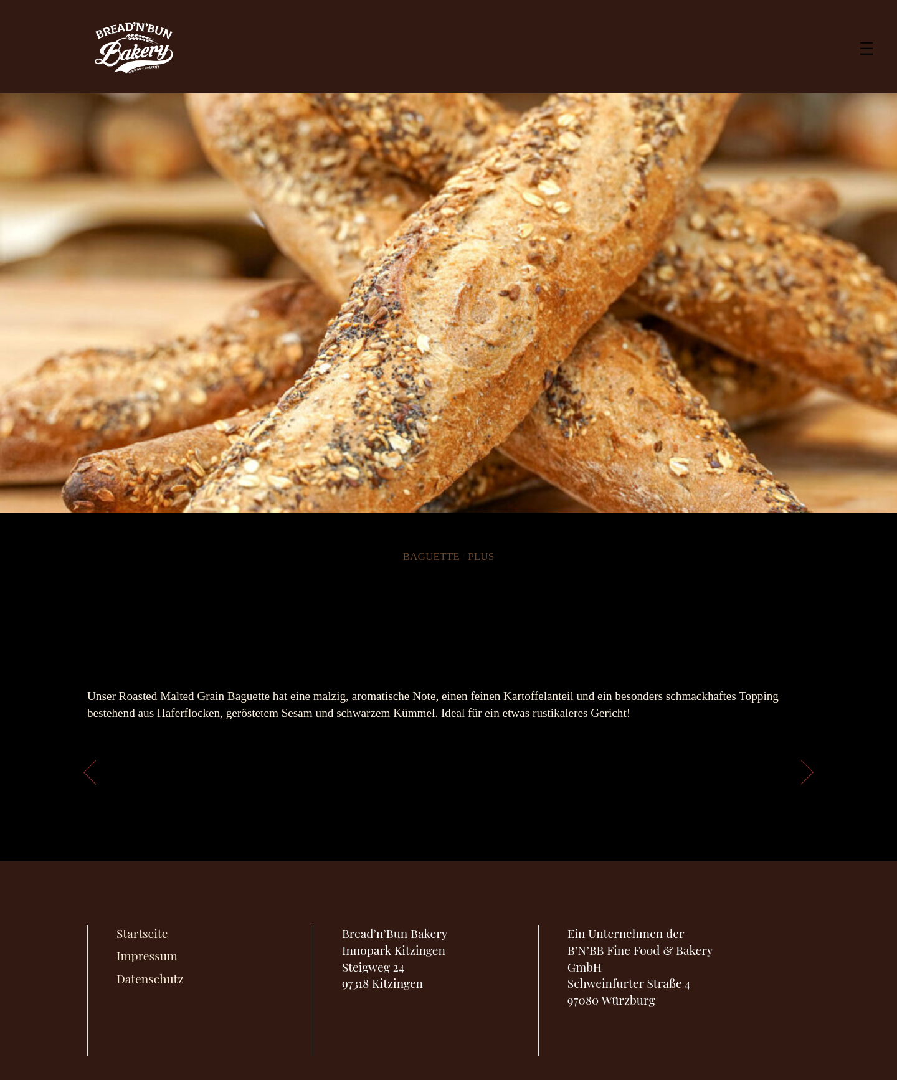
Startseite (142, 933)
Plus (481, 556)
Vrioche (763, 769)
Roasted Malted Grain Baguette (448, 613)
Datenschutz (150, 978)
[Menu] (866, 46)
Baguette (431, 556)
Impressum (147, 955)
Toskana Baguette (160, 769)
